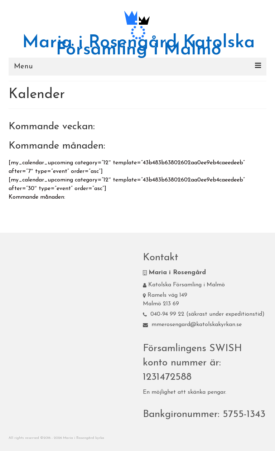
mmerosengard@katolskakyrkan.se (192, 325)
